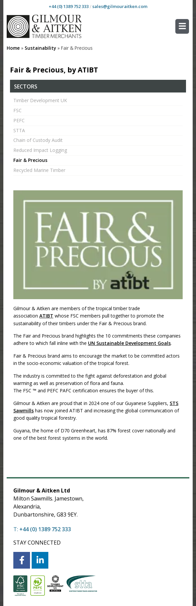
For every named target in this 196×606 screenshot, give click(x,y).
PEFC (19, 120)
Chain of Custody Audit (38, 140)
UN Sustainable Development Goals (129, 343)
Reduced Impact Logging (40, 150)
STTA (19, 130)
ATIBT (46, 316)
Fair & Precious (30, 160)
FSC (17, 110)
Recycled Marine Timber (39, 170)
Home (13, 48)
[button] (182, 26)
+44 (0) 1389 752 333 (69, 6)
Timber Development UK (40, 100)
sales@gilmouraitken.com (119, 6)
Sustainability (40, 48)
